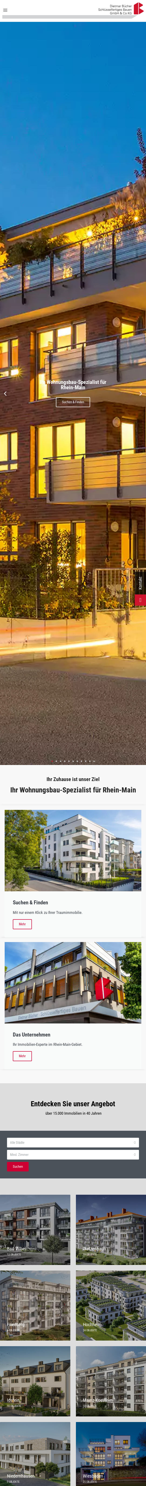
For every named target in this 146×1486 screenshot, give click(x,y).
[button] (5, 393)
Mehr (22, 924)
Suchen (18, 1166)
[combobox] (73, 1142)
